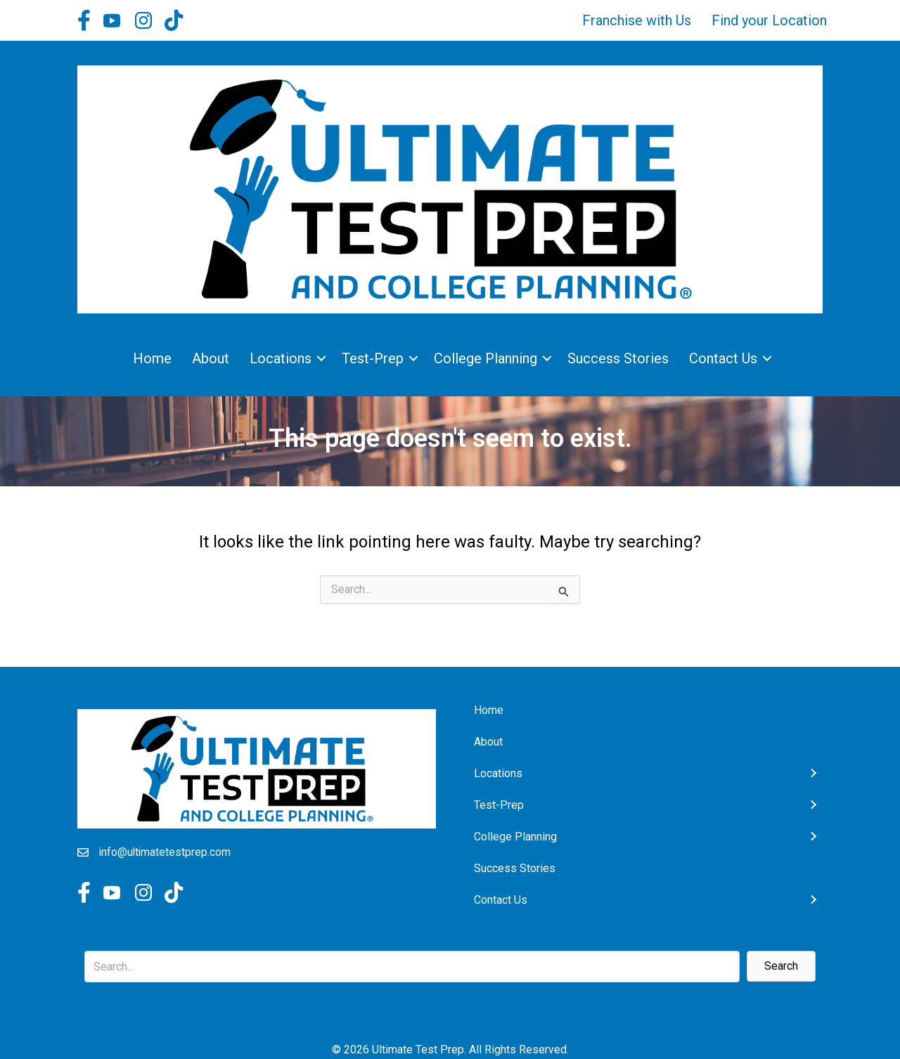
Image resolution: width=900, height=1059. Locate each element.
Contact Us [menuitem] (723, 358)
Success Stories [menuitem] (618, 358)
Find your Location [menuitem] (769, 20)
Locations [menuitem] (280, 358)
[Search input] (412, 966)
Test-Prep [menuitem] (373, 358)
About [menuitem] (210, 358)
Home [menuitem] (152, 358)
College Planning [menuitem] (485, 358)
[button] (321, 358)
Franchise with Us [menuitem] (636, 20)
